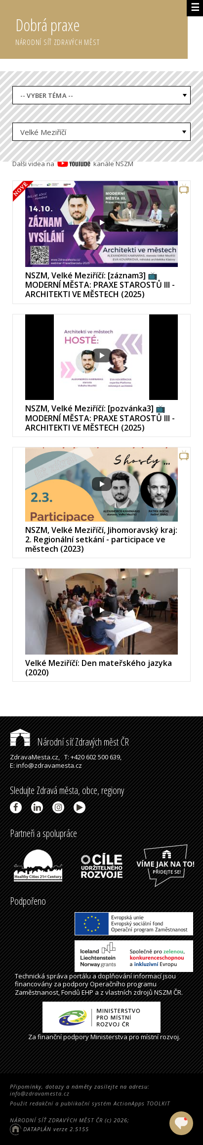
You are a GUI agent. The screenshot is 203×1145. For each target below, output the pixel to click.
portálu (80, 975)
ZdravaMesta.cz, (35, 756)
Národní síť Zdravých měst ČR (69, 742)
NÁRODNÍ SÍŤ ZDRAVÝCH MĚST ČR (56, 1120)
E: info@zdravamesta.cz (46, 765)
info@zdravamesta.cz (40, 1093)
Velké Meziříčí (43, 132)
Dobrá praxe (101, 29)
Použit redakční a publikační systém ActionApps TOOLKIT (90, 1103)
